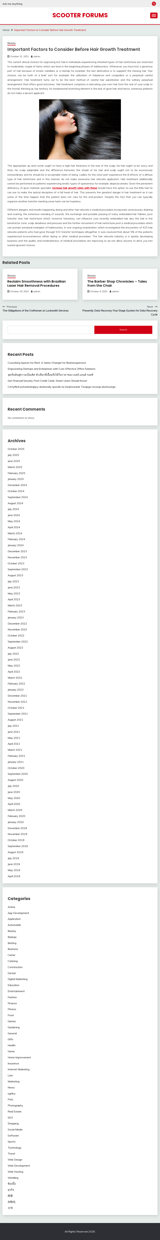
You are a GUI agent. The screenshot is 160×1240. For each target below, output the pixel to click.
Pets (10, 1099)
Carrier (11, 955)
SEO (10, 1117)
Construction (15, 967)
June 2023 (14, 587)
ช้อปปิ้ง (12, 1183)
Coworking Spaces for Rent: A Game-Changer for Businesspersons (47, 362)
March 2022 (15, 677)
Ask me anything (12, 3)
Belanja (12, 937)
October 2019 (16, 840)
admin (36, 56)
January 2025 (16, 479)
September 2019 (18, 846)
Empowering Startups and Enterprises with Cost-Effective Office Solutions (51, 368)
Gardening (14, 1027)
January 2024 (16, 545)
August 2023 (15, 575)
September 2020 (18, 773)
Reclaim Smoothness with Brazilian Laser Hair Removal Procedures (36, 283)
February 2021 (16, 755)
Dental (12, 973)
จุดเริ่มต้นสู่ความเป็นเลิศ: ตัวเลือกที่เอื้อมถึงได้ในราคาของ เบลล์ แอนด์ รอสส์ (50, 374)
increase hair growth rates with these (74, 188)
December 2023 (17, 551)
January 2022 (16, 689)
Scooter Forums (80, 15)
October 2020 (16, 768)
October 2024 (16, 491)
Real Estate (14, 1111)
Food (11, 1015)
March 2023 (15, 605)
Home (11, 1051)
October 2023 (16, 563)
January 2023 (16, 617)
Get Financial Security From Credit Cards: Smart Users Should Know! (47, 380)
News (11, 1087)
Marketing (13, 1081)
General (12, 1033)
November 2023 (17, 557)
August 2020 (15, 779)
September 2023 (18, 569)
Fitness (12, 1009)
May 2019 (14, 870)
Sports (12, 1141)
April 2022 (14, 671)
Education (13, 985)
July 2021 (13, 725)
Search (123, 329)
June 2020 (14, 792)
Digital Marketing (17, 979)
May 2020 (14, 798)
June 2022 (14, 659)
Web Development (19, 1165)
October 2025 (16, 449)
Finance (12, 1003)
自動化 (12, 1201)
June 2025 (14, 461)
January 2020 (16, 822)
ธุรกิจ (11, 1189)
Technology (14, 1147)
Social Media (15, 1129)
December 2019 (17, 828)
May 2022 (14, 665)
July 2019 (13, 858)
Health (12, 1045)
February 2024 (16, 539)
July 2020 (13, 786)
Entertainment (16, 991)
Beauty (11, 43)
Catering (13, 961)
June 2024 (14, 515)
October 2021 (16, 707)
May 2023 (14, 593)
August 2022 (15, 647)
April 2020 (14, 804)
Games (12, 1021)
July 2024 (13, 509)
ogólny (12, 1093)
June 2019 (14, 864)
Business (13, 949)
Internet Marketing (18, 1069)
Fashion (12, 997)
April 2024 (14, 527)
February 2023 (16, 611)
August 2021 (15, 719)
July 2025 (13, 455)
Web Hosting (15, 1171)
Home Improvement (19, 1057)
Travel (11, 1153)
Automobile (14, 925)
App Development (18, 913)
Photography (15, 1105)
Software (13, 1135)
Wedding (13, 1177)
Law (10, 1075)
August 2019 (15, 852)
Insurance (13, 1063)
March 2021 (15, 749)
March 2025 (15, 467)
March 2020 (15, 810)
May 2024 (14, 521)
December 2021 (17, 695)
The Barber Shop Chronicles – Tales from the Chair (117, 283)
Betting (12, 943)
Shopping (13, 1123)
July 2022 (13, 653)
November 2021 (17, 701)
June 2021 (14, 731)
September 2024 (18, 497)
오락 (10, 1207)
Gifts (10, 1039)
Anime (11, 907)
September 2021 (18, 713)
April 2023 (14, 599)
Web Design (15, 1159)
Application (14, 918)
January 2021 (16, 761)
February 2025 (16, 473)
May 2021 (14, 737)
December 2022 (17, 623)
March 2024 (15, 533)
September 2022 (18, 641)
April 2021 (14, 743)
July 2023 (13, 581)
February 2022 (16, 683)
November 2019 (17, 834)
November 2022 (17, 629)
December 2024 (17, 485)
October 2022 (16, 635)
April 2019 (14, 876)
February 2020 (16, 816)
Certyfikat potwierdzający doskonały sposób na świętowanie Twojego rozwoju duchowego (62, 386)
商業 (10, 1195)
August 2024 (15, 503)
